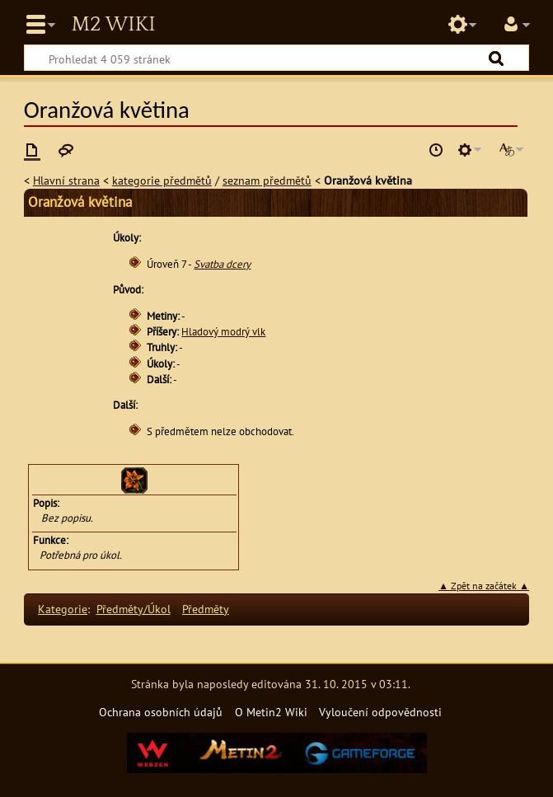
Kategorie (62, 609)
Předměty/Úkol (133, 609)
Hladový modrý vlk (223, 332)
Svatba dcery (222, 264)
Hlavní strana (66, 180)
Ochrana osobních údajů (161, 712)
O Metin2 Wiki (271, 712)
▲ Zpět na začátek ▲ (483, 585)
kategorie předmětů (162, 180)
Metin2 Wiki (113, 24)
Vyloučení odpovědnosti (380, 712)
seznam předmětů (267, 180)
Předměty (205, 609)
